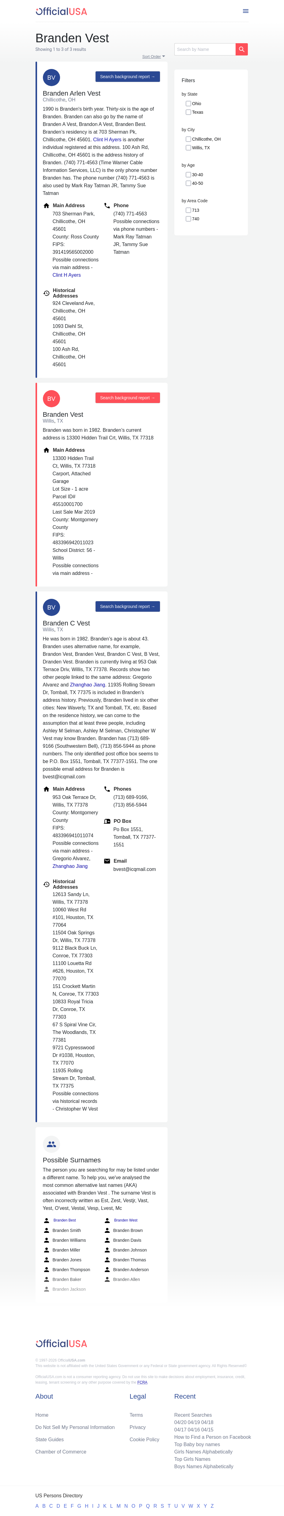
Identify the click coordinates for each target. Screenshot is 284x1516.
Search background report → (127, 76)
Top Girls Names (192, 1459)
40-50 (197, 183)
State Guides (50, 1439)
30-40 (197, 174)
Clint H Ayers (107, 139)
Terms (136, 1415)
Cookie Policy (144, 1439)
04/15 (207, 1429)
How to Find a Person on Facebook (212, 1437)
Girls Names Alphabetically (203, 1451)
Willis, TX (201, 147)
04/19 (194, 1422)
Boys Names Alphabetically (203, 1466)
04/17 (180, 1429)
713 (195, 210)
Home (42, 1415)
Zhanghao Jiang (87, 684)
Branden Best (59, 1220)
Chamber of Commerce (61, 1451)
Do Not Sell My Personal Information (75, 1427)
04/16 (194, 1429)
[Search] (205, 49)
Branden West (121, 1220)
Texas (197, 112)
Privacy (138, 1427)
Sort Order (151, 56)
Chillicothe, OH (206, 139)
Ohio (196, 103)
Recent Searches (193, 1415)
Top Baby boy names (197, 1444)
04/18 (207, 1422)
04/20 (180, 1422)
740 (195, 219)
